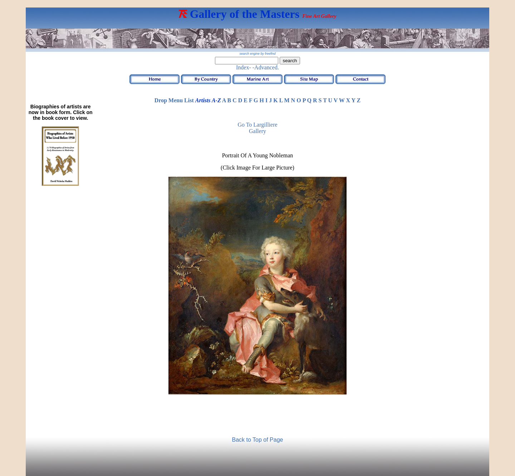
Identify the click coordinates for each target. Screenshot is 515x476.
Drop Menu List (174, 100)
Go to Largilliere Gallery (257, 128)
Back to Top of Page (257, 440)
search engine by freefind (257, 53)
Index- (243, 67)
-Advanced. (265, 67)
